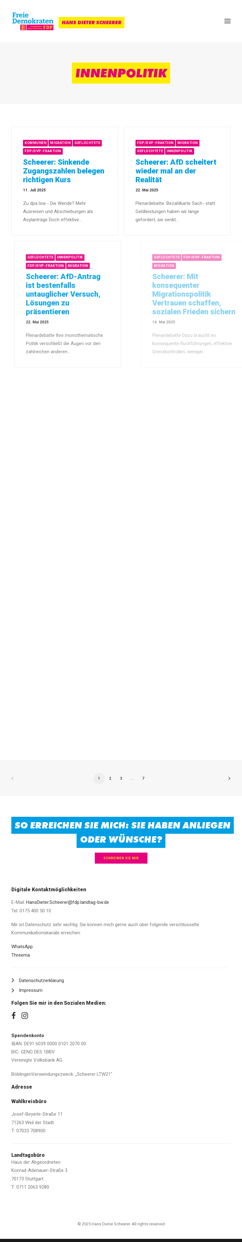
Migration (60, 143)
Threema (20, 955)
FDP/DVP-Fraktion (43, 151)
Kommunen (35, 143)
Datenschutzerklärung (41, 980)
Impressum (31, 990)
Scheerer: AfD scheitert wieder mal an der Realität (176, 171)
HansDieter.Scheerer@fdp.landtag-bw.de (67, 902)
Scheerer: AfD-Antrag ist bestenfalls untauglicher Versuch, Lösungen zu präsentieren (86, 294)
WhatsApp (22, 946)
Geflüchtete (87, 143)
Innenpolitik (180, 151)
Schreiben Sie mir (121, 858)
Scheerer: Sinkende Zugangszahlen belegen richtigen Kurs (63, 171)
